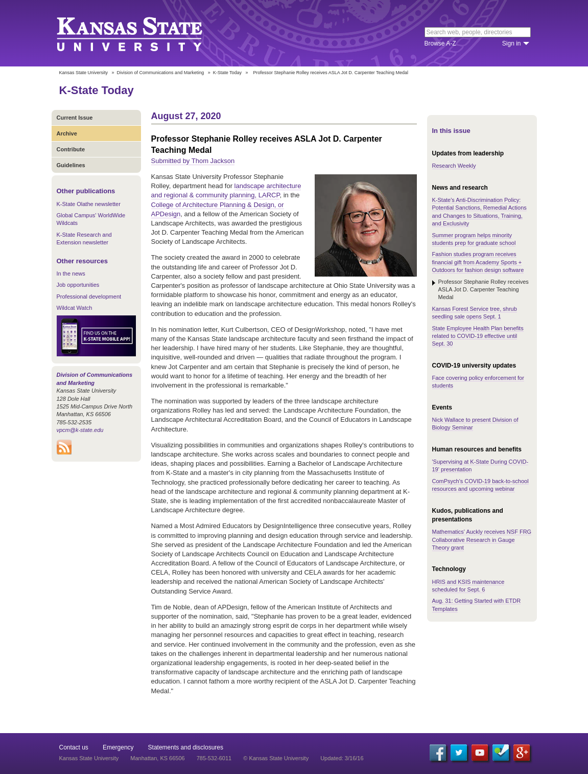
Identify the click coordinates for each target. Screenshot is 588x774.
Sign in (511, 43)
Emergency (118, 747)
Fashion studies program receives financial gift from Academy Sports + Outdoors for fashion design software (478, 262)
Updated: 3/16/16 (341, 758)
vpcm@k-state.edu (80, 430)
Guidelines (71, 165)
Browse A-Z (440, 43)
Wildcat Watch (74, 308)
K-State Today (227, 72)
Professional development (89, 296)
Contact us (73, 747)
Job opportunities (78, 285)
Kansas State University (142, 33)
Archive (67, 133)
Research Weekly (454, 166)
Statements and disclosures (185, 747)
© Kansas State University (276, 758)
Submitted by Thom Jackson (193, 161)
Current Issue (75, 118)
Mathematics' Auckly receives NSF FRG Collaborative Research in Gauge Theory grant (482, 540)
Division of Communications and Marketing (160, 72)
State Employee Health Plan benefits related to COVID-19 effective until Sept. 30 (478, 336)
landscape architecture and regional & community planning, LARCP (226, 190)
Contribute (71, 149)
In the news (71, 273)
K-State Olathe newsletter (89, 204)
